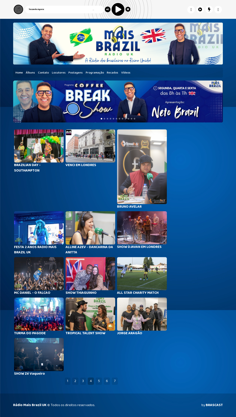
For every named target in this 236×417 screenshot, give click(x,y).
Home (19, 72)
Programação (95, 72)
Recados (112, 72)
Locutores (59, 72)
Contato (43, 72)
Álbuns (30, 72)
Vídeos (125, 72)
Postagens (75, 72)
